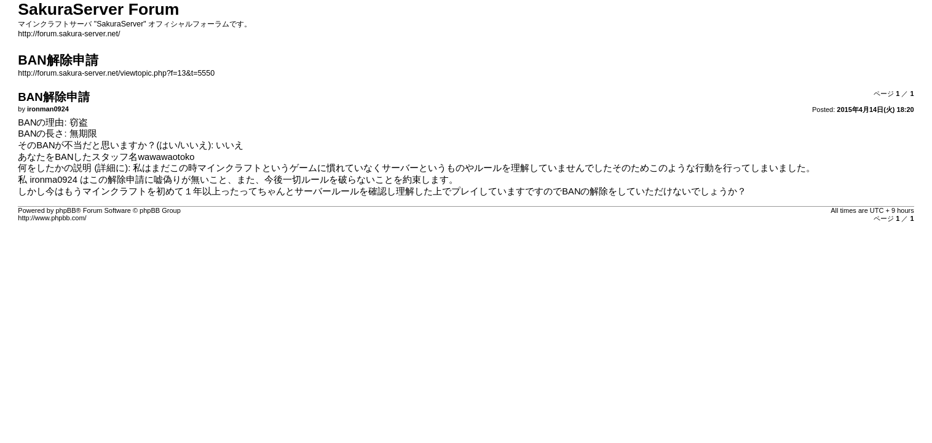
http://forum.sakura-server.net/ (69, 34)
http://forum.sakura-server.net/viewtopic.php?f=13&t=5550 (116, 73)
